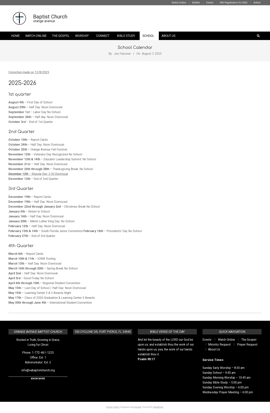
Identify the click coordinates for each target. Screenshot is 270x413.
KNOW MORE (38, 378)
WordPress (158, 407)
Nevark (138, 407)
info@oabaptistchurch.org (38, 370)
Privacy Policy (113, 407)
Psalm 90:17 (146, 359)
